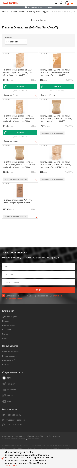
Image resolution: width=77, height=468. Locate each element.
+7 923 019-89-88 (14, 425)
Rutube (10, 395)
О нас (4, 338)
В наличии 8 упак (11, 141)
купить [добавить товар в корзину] (20, 86)
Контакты (6, 364)
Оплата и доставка (10, 351)
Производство (8, 325)
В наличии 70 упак (11, 95)
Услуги (5, 334)
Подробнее (11, 465)
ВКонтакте (12, 390)
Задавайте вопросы (15, 420)
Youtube (10, 401)
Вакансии (6, 329)
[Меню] (73, 2)
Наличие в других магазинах (52, 133)
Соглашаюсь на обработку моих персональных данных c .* (34, 297)
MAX (9, 378)
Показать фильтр (38, 20)
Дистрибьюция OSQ (11, 316)
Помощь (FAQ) (8, 360)
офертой (7, 439)
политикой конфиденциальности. (25, 439)
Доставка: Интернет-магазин (38, 7)
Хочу (38, 290)
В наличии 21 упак (48, 95)
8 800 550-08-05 (13, 415)
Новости (6, 321)
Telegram (11, 384)
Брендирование (9, 356)
